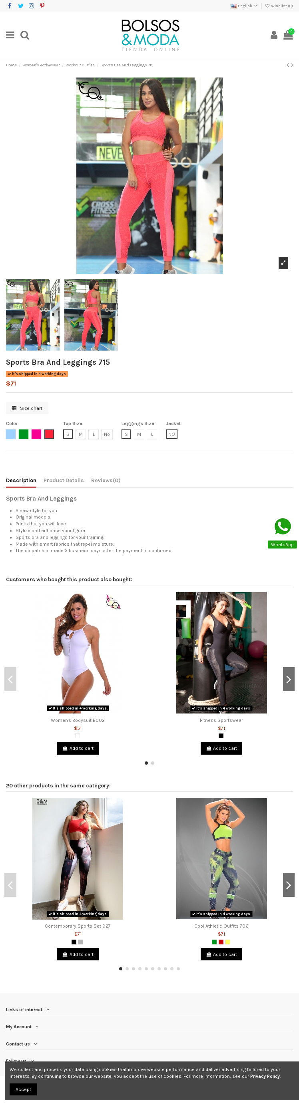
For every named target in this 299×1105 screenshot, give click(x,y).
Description (21, 480)
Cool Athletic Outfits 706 (221, 926)
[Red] (221, 942)
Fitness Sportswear (221, 720)
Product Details (64, 480)
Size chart (27, 408)
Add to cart (78, 748)
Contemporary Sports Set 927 (78, 926)
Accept (23, 1089)
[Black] (221, 735)
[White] (77, 735)
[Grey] (80, 942)
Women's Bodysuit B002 (78, 720)
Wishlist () (279, 6)
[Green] (214, 942)
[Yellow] (227, 942)
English (244, 6)
